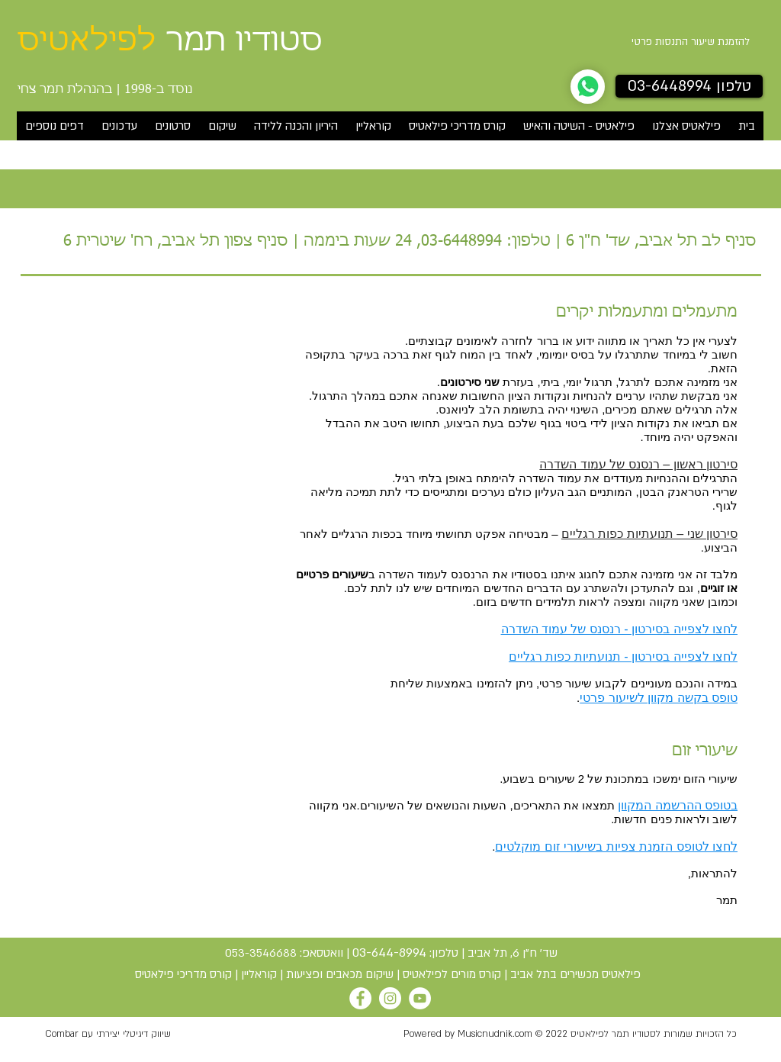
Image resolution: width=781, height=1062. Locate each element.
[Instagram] (390, 998)
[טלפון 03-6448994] (689, 86)
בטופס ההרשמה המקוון (678, 805)
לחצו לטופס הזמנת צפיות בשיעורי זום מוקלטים (616, 846)
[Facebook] (360, 998)
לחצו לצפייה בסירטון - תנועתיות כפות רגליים (623, 656)
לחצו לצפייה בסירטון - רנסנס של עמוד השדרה (619, 629)
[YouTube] (420, 998)
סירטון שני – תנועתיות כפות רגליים (649, 533)
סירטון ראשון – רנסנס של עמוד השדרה (638, 464)
